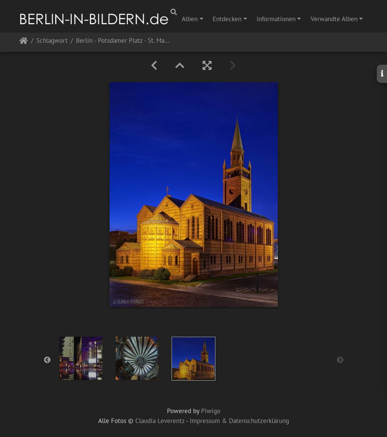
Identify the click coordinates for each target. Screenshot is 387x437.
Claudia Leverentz (159, 421)
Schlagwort (52, 41)
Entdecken (227, 19)
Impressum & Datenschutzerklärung (239, 421)
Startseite (23, 42)
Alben (190, 19)
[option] (81, 358)
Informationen (276, 19)
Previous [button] (47, 360)
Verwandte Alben (334, 19)
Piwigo (210, 411)
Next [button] (340, 360)
